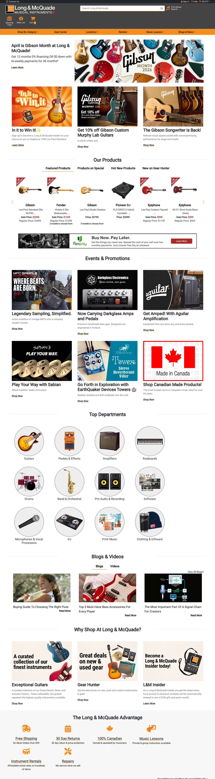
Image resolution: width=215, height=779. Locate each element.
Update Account (70, 730)
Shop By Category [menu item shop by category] (26, 21)
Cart (70, 727)
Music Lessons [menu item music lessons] (154, 21)
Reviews (145, 741)
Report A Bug (145, 744)
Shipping (95, 748)
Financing (95, 741)
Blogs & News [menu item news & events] (186, 21)
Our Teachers (120, 755)
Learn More (17, 56)
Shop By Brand (145, 737)
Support (95, 737)
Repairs (95, 730)
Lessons (95, 727)
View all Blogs (196, 517)
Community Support (120, 719)
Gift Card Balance (70, 741)
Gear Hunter (60, 21)
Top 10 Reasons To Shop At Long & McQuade (182, 701)
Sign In (70, 719)
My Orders (70, 737)
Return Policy (120, 752)
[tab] (58, 157)
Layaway (95, 744)
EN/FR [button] (203, 1)
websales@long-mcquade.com (25, 723)
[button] (207, 11)
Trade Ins (95, 734)
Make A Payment (70, 734)
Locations (145, 723)
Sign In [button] (185, 1)
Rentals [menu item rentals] (123, 21)
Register (70, 723)
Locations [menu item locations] (91, 21)
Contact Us (12, 1)
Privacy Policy (120, 748)
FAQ (145, 719)
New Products (95, 719)
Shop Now (83, 136)
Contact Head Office (145, 727)
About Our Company (120, 723)
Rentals (95, 723)
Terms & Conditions (120, 744)
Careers (145, 730)
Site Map (145, 734)
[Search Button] (154, 10)
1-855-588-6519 (17, 719)
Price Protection (120, 741)
